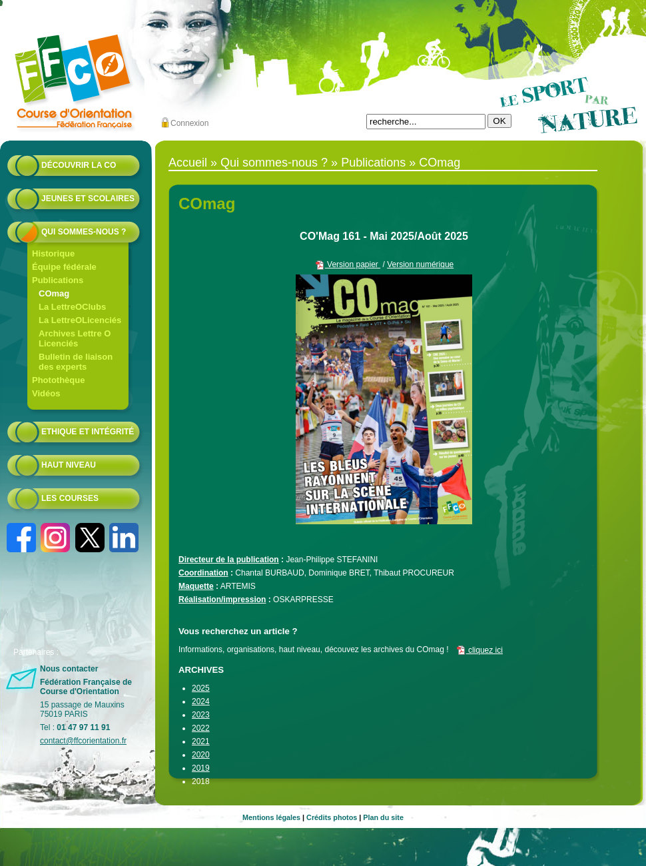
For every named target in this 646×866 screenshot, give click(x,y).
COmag (54, 293)
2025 (201, 688)
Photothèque (58, 380)
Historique (53, 253)
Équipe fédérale (64, 267)
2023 (201, 714)
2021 (201, 741)
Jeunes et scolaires (88, 198)
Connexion (189, 123)
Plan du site (383, 817)
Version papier (347, 264)
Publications (57, 280)
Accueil (187, 162)
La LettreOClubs (72, 307)
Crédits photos (331, 817)
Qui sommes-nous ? (83, 231)
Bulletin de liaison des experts (76, 362)
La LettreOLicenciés (80, 320)
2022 (201, 728)
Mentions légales (271, 817)
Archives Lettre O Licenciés (75, 338)
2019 (201, 768)
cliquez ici (479, 650)
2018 (201, 781)
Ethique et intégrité (87, 431)
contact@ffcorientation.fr (83, 740)
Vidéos (46, 393)
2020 (201, 754)
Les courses (70, 498)
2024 (201, 701)
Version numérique (420, 264)
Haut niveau (68, 465)
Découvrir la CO (78, 165)
